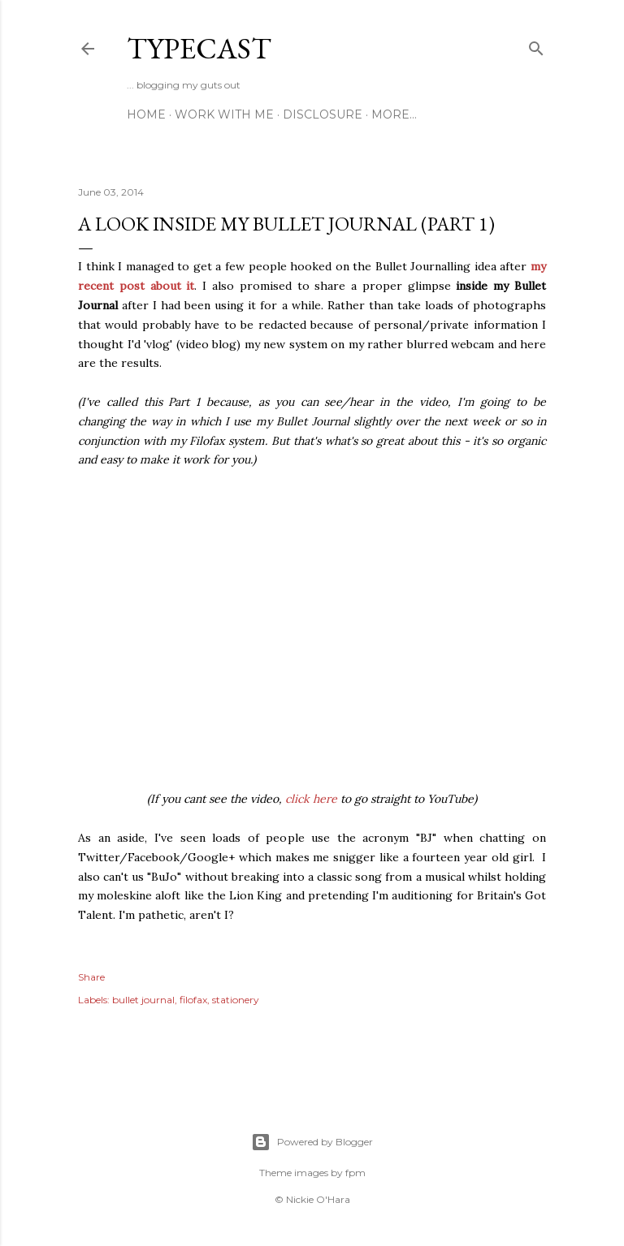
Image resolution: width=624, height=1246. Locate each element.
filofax (193, 1000)
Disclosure (322, 114)
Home (146, 114)
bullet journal (143, 1000)
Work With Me (224, 114)
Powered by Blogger (312, 1142)
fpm (355, 1172)
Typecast (199, 48)
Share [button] (91, 977)
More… (394, 114)
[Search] (536, 45)
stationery (235, 1000)
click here (311, 798)
